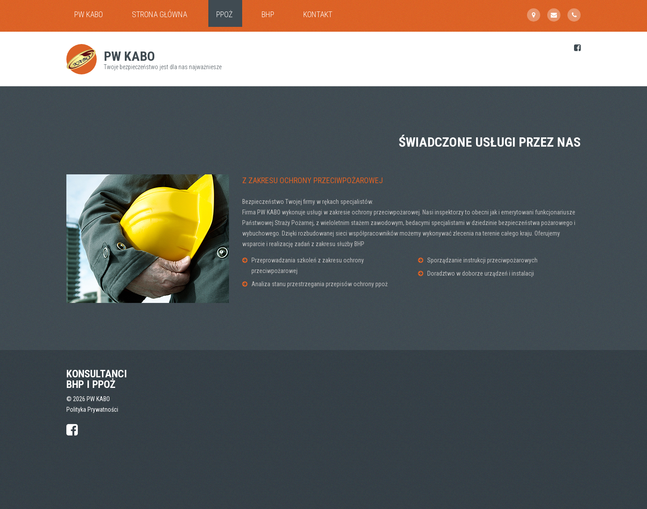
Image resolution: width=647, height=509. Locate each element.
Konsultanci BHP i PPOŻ (96, 379)
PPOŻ (224, 14)
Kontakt (317, 14)
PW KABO (88, 14)
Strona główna (159, 14)
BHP (268, 14)
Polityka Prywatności (92, 409)
